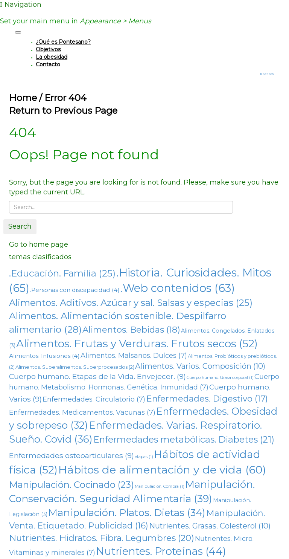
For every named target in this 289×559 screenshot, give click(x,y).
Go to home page (38, 244)
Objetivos (48, 49)
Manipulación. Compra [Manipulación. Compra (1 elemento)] (159, 486)
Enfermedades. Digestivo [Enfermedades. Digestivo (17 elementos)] (207, 398)
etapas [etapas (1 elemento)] (144, 456)
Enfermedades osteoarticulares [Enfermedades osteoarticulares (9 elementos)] (71, 455)
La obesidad (51, 56)
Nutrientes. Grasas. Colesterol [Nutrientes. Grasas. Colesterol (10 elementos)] (210, 525)
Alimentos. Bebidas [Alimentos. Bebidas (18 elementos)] (131, 329)
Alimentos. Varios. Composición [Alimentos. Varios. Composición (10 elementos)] (200, 366)
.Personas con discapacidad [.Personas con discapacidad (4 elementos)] (75, 289)
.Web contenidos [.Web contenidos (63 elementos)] (177, 288)
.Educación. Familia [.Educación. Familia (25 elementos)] (62, 273)
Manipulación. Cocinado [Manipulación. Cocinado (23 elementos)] (71, 484)
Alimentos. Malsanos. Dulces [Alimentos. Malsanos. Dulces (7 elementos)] (134, 355)
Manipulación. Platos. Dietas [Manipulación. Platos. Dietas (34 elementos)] (126, 512)
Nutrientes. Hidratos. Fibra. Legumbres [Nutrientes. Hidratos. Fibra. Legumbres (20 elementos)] (101, 538)
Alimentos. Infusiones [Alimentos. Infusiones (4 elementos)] (44, 355)
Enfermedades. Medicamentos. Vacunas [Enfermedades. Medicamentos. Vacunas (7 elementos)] (82, 412)
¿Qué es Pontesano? (63, 41)
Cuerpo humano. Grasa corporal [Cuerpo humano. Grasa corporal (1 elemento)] (220, 377)
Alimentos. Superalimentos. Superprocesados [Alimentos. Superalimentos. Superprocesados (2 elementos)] (74, 367)
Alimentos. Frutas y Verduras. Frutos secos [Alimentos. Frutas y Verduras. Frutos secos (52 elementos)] (137, 343)
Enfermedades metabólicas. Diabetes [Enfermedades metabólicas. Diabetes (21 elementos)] (183, 439)
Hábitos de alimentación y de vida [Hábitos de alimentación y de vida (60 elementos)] (162, 469)
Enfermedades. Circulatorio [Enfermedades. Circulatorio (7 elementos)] (94, 399)
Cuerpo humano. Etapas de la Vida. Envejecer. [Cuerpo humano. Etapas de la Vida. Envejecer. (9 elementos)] (97, 376)
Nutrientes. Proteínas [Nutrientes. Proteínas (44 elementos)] (161, 551)
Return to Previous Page (63, 110)
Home (23, 97)
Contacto (48, 64)
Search (20, 226)
